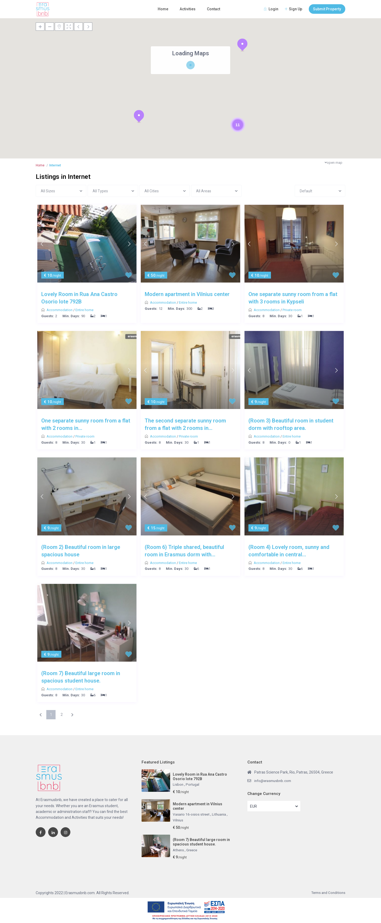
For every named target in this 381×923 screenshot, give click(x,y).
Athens (179, 846)
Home (163, 9)
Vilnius (178, 818)
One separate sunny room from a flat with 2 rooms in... (85, 424)
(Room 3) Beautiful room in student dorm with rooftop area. (290, 424)
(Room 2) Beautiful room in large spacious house (80, 551)
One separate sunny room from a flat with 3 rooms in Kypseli (292, 298)
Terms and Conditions (327, 889)
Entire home (84, 310)
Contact (213, 9)
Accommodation (60, 310)
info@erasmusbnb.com (274, 781)
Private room (292, 310)
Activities (188, 9)
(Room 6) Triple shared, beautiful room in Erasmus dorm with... (184, 551)
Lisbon (178, 783)
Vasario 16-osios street (192, 812)
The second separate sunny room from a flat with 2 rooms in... (185, 424)
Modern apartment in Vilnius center (187, 294)
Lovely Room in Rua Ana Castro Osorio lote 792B (79, 298)
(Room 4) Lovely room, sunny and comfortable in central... (288, 551)
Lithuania (222, 812)
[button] (139, 116)
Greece (193, 846)
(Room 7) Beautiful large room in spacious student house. (80, 677)
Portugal (193, 783)
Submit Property (327, 9)
